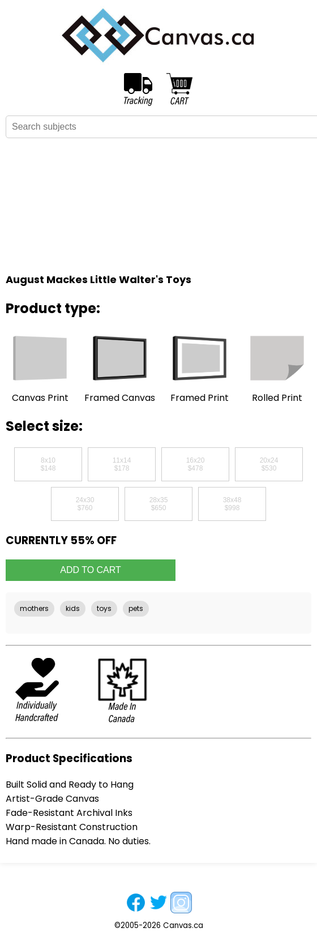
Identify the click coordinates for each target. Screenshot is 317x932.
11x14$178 (122, 464)
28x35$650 (158, 504)
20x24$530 (269, 464)
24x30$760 (85, 504)
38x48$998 (232, 504)
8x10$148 (48, 464)
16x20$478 (195, 464)
